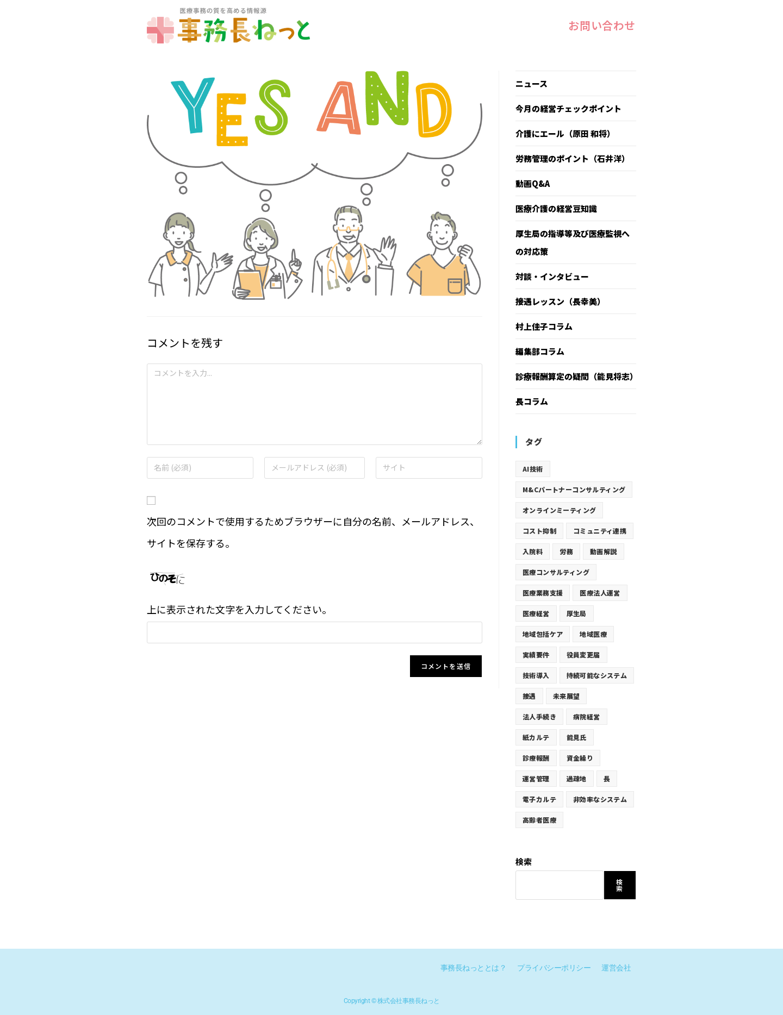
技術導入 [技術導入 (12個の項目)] (536, 675)
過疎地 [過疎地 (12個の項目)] (577, 778)
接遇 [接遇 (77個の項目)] (529, 695)
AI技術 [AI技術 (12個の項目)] (533, 468)
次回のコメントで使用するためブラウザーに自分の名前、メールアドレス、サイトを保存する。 (313, 532)
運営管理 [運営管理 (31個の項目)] (536, 778)
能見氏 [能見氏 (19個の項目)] (577, 737)
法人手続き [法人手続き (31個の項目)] (539, 716)
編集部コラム (539, 351)
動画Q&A (532, 183)
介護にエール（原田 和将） (565, 133)
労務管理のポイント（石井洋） (572, 158)
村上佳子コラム (544, 326)
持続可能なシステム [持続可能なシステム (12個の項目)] (597, 675)
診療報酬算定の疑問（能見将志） (576, 376)
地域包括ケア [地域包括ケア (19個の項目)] (543, 633)
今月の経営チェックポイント (568, 108)
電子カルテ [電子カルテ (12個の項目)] (539, 799)
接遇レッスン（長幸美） (560, 301)
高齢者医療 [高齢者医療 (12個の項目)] (539, 819)
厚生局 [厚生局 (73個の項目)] (577, 613)
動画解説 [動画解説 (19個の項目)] (603, 551)
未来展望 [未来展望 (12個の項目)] (566, 695)
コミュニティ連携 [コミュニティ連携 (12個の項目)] (599, 530)
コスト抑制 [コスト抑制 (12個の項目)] (539, 530)
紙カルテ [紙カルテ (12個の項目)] (536, 737)
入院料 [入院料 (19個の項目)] (533, 551)
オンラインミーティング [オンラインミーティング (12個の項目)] (559, 510)
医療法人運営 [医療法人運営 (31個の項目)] (600, 592)
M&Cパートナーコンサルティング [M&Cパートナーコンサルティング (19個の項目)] (574, 489)
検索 (523, 861)
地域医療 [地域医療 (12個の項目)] (593, 633)
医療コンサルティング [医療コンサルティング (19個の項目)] (556, 572)
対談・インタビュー (552, 276)
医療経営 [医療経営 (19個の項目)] (536, 613)
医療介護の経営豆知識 (556, 208)
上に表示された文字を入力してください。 (239, 609)
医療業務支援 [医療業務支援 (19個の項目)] (543, 592)
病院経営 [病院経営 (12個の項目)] (586, 716)
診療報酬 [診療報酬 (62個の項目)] (536, 757)
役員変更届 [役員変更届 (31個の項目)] (583, 654)
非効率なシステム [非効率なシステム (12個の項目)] (600, 799)
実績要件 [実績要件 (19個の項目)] (536, 654)
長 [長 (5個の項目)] (607, 778)
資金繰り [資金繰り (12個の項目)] (580, 757)
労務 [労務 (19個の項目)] (566, 551)
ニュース (531, 83)
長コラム (531, 401)
